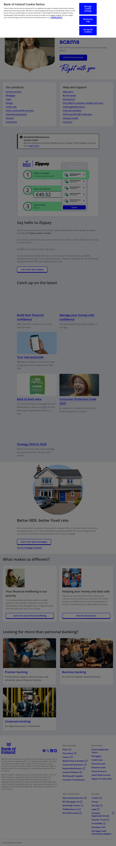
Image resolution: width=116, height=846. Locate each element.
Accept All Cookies (88, 30)
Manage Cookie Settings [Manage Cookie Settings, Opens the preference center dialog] (88, 8)
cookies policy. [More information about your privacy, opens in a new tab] (56, 17)
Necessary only (88, 20)
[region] (58, 19)
